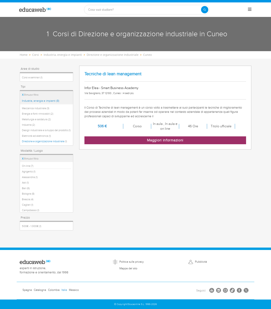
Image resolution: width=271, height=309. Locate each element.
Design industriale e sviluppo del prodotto (46, 130)
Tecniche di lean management (112, 74)
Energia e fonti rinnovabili (37, 113)
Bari (26, 188)
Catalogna (40, 290)
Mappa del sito (128, 268)
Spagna (27, 290)
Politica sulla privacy (131, 261)
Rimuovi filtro (30, 94)
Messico (74, 290)
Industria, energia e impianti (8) (40, 101)
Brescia (27, 199)
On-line (27, 166)
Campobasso (30, 210)
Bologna (28, 193)
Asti (25, 182)
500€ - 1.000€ (31, 226)
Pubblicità (201, 261)
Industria (28, 125)
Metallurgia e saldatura (36, 119)
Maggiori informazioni (165, 140)
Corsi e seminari (32, 77)
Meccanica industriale (35, 108)
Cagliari (27, 204)
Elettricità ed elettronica (36, 136)
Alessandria (30, 177)
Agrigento (28, 171)
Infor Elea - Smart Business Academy (111, 88)
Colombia (54, 290)
